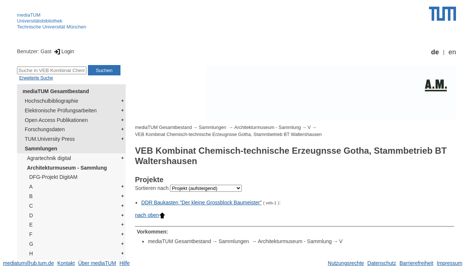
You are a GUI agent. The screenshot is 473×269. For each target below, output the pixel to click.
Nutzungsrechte (346, 263)
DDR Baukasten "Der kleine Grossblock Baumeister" (201, 202)
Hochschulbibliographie (51, 101)
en (452, 52)
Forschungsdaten (45, 129)
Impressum (449, 263)
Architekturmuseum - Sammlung (67, 168)
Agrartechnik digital (49, 158)
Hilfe (124, 263)
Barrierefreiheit (416, 263)
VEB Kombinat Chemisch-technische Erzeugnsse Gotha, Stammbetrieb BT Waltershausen (228, 134)
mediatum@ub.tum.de (28, 263)
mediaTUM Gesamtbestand (56, 91)
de (435, 52)
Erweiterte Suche (36, 78)
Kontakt (66, 263)
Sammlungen (41, 148)
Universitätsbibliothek (39, 21)
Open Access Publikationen (56, 120)
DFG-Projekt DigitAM (53, 177)
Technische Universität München (51, 27)
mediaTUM (29, 15)
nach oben (150, 215)
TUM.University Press (50, 139)
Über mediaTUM (97, 263)
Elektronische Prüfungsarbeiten (61, 110)
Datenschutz (381, 263)
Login (63, 51)
